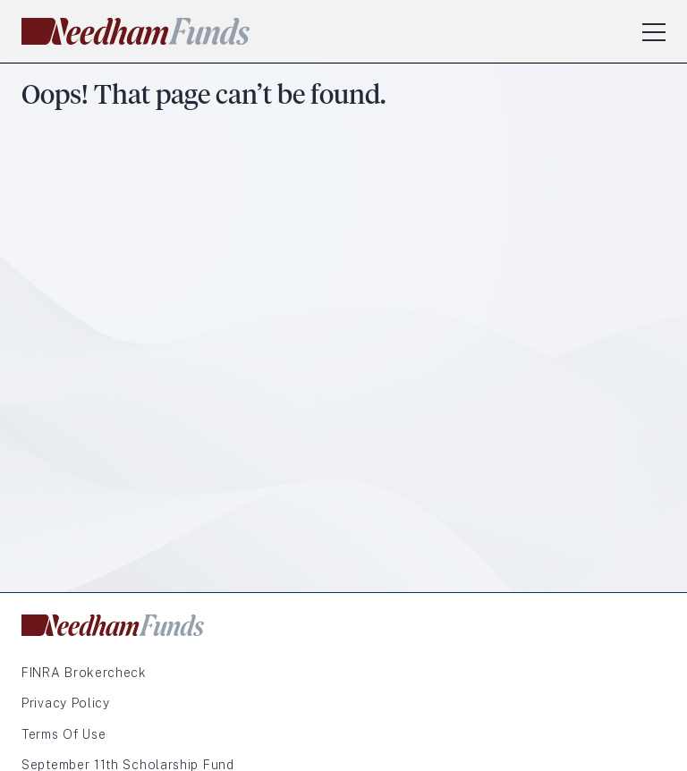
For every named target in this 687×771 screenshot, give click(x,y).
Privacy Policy (65, 703)
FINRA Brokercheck (84, 672)
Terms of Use (63, 734)
